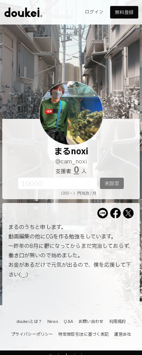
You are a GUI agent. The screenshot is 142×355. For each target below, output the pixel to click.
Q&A (68, 321)
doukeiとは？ (29, 321)
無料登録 (124, 12)
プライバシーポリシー (32, 334)
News (52, 321)
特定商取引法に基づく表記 (83, 334)
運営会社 (122, 334)
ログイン (94, 12)
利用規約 (117, 321)
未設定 (112, 183)
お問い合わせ (91, 321)
